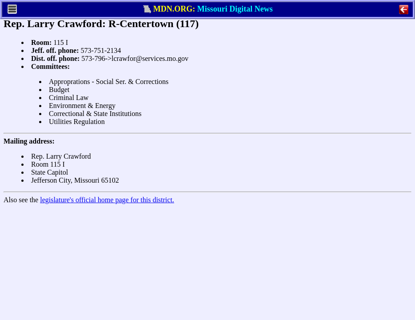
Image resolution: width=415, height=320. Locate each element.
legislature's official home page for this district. (107, 200)
